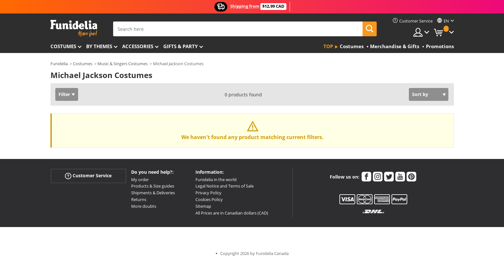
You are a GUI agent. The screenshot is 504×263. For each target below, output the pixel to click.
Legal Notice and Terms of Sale (224, 186)
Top (328, 46)
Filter (64, 94)
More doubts (143, 206)
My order (140, 179)
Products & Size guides (152, 186)
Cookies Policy (209, 199)
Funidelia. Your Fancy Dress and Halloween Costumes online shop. (73, 28)
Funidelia (59, 63)
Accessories (137, 46)
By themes (99, 46)
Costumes (63, 46)
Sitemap (203, 206)
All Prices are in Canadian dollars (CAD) (231, 213)
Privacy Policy (208, 193)
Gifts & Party (180, 46)
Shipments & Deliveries (153, 193)
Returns (138, 199)
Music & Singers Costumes (122, 63)
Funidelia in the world (216, 179)
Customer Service (88, 175)
